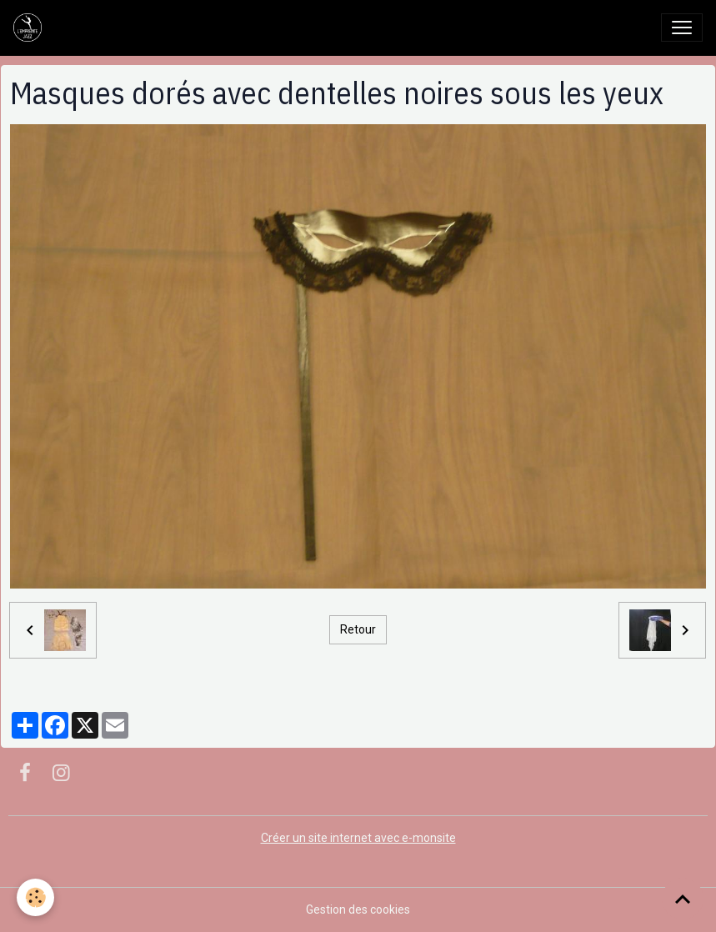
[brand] (30, 27)
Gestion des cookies (358, 909)
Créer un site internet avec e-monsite (358, 837)
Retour (358, 629)
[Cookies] (35, 897)
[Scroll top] (682, 898)
